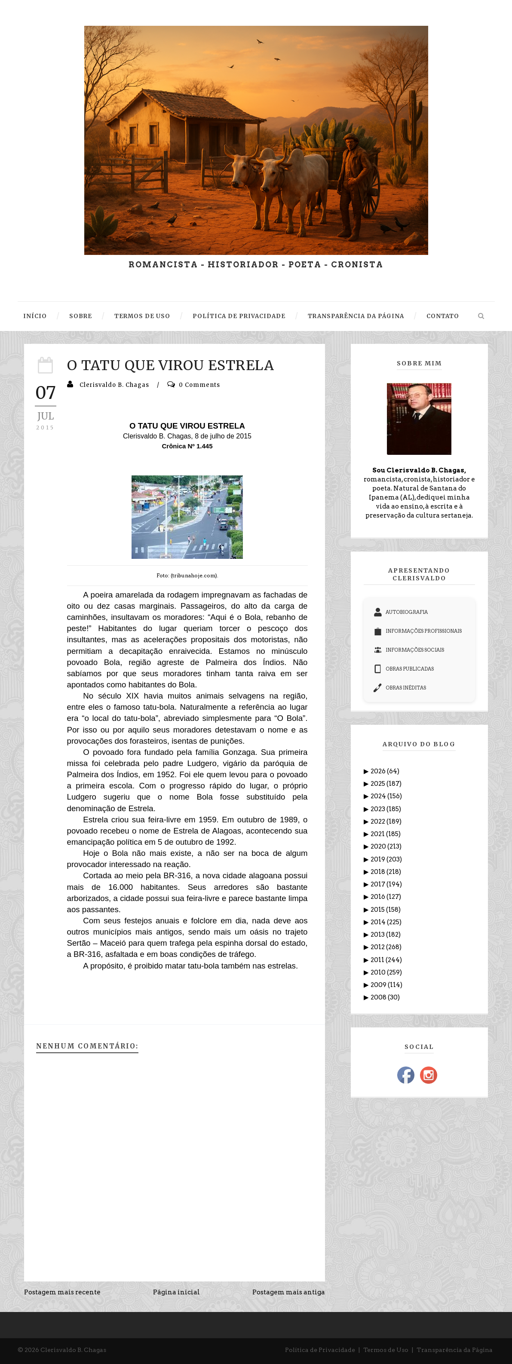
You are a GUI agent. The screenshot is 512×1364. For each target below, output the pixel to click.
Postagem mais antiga (288, 1292)
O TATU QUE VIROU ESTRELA (170, 365)
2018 (378, 872)
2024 (379, 796)
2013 (378, 934)
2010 (379, 972)
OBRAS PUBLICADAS (404, 669)
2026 (379, 771)
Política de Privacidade (320, 1349)
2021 (378, 834)
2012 (378, 947)
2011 (378, 960)
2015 (378, 909)
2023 (378, 809)
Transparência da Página (455, 1349)
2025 (378, 784)
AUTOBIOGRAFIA (401, 612)
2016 (378, 897)
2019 (378, 859)
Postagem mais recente (62, 1292)
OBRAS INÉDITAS (400, 688)
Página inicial (176, 1292)
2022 (378, 821)
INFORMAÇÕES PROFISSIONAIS (418, 631)
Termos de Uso (385, 1349)
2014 (379, 922)
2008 (379, 997)
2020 (379, 846)
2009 (379, 985)
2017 (378, 884)
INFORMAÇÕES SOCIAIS (409, 650)
